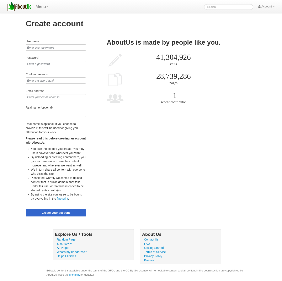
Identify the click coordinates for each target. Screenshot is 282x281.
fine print (62, 198)
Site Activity (64, 243)
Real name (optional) (39, 107)
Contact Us (151, 239)
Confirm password (37, 74)
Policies (149, 260)
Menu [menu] (42, 6)
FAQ (147, 243)
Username (32, 41)
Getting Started (154, 247)
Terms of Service (155, 252)
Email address (35, 91)
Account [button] (266, 6)
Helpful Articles (66, 256)
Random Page (66, 239)
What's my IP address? (72, 252)
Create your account (56, 212)
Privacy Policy (153, 256)
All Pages (63, 247)
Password (32, 57)
